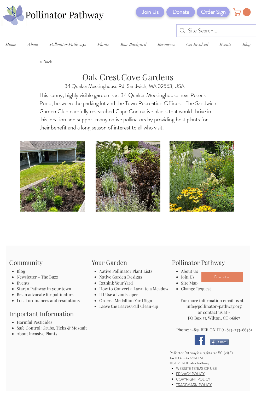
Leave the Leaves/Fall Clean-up (128, 306)
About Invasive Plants (37, 333)
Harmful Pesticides (34, 322)
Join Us (187, 277)
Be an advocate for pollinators (45, 294)
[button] (243, 12)
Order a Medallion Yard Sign (125, 300)
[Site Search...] (216, 31)
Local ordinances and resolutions (48, 300)
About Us (189, 271)
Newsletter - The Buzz (37, 277)
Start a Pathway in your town (44, 288)
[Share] (219, 342)
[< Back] (56, 62)
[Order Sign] (213, 12)
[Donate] (180, 12)
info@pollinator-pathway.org (214, 306)
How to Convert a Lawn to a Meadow (133, 288)
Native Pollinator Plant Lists (125, 271)
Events (23, 283)
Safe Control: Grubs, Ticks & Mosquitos (54, 328)
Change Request (196, 288)
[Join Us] (150, 12)
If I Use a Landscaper (118, 294)
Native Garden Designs (120, 277)
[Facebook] (200, 340)
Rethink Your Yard (116, 283)
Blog (22, 271)
